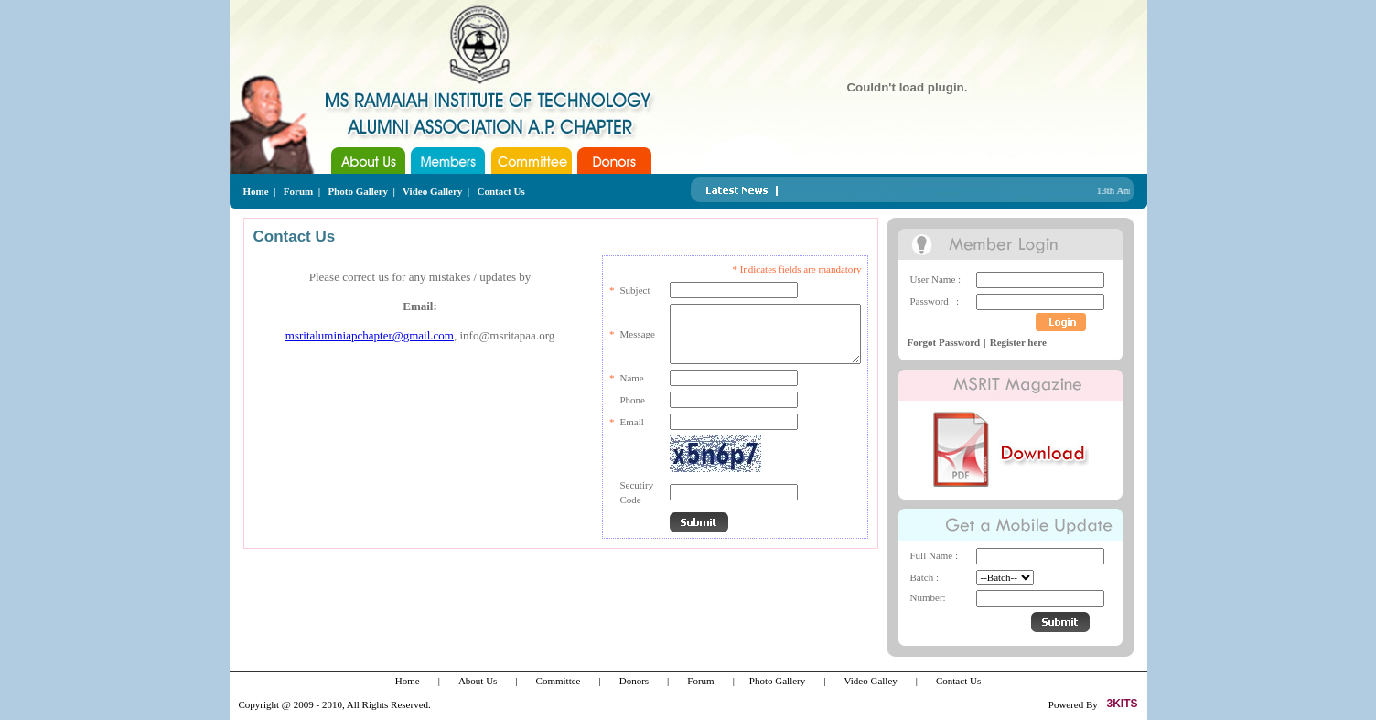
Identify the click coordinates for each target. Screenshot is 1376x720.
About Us (477, 680)
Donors (634, 680)
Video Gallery (432, 191)
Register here (1018, 342)
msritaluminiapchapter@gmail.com (369, 335)
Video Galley (870, 680)
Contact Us (501, 191)
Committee (558, 680)
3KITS (1121, 703)
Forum (298, 191)
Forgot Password (944, 342)
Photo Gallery (358, 191)
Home (256, 191)
